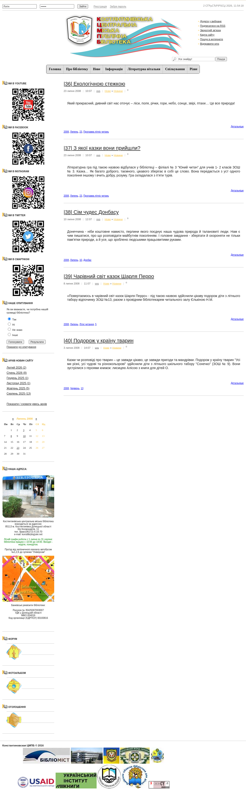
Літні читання (86, 324)
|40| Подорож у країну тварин (99, 341)
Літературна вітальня (144, 69)
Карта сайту (207, 34)
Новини (118, 91)
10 (24, 436)
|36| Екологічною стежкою (94, 84)
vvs (98, 91)
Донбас (87, 260)
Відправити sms (209, 43)
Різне (193, 69)
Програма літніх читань (96, 131)
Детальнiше (237, 126)
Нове (96, 69)
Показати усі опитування (21, 346)
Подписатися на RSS (212, 25)
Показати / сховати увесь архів (27, 404)
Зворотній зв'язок (210, 30)
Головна (55, 69)
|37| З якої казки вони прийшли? (102, 148)
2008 (66, 131)
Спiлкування (175, 69)
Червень (74, 388)
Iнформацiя (114, 69)
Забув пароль (118, 6)
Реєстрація (100, 6)
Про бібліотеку (77, 69)
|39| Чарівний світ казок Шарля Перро (109, 276)
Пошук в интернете (211, 39)
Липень (74, 131)
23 (18, 447)
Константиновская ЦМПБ (18, 745)
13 (82, 388)
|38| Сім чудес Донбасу (91, 212)
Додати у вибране (210, 21)
